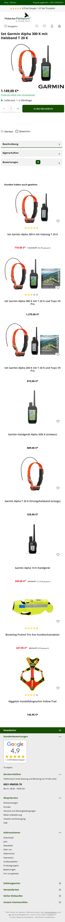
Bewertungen (9, 869)
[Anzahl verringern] (4, 108)
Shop (6, 2)
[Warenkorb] (59, 26)
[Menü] (11, 26)
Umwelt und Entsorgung (14, 818)
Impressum (8, 857)
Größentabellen (10, 861)
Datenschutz (9, 853)
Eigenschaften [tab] (32, 152)
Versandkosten (51, 912)
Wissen (13, 2)
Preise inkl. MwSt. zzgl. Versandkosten (18, 94)
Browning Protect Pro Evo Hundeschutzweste (32, 634)
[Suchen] (37, 26)
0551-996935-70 (12, 784)
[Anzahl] (11, 108)
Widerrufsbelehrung (12, 815)
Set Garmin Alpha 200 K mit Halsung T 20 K (32, 234)
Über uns (7, 849)
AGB (5, 822)
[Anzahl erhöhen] (18, 108)
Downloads (8, 837)
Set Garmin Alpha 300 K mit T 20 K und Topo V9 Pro (32, 303)
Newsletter (8, 845)
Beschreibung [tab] (32, 144)
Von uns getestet (11, 873)
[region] (32, 451)
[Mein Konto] (52, 26)
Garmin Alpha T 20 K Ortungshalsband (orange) (32, 501)
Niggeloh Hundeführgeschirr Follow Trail (32, 701)
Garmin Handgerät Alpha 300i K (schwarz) (32, 434)
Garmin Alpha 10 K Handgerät (32, 567)
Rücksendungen (10, 802)
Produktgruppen (11, 865)
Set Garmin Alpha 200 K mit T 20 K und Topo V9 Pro (32, 369)
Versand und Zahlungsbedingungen (19, 811)
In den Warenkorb (43, 108)
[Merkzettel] (44, 26)
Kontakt (7, 807)
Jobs (5, 841)
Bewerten (24, 131)
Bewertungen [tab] (32, 162)
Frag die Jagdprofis (40, 2)
